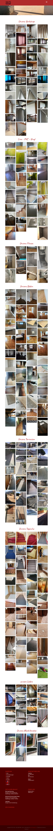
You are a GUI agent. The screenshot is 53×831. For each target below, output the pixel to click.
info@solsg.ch (31, 780)
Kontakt (8, 779)
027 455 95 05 (31, 774)
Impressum (26, 829)
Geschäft (8, 776)
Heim (7, 773)
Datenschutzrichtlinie (41, 827)
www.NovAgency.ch (33, 827)
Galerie (7, 778)
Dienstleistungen (10, 774)
